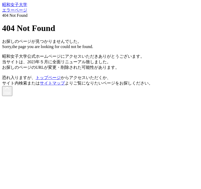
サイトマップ (52, 83)
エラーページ (14, 10)
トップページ (48, 77)
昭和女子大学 (14, 4)
